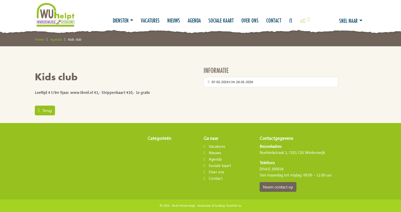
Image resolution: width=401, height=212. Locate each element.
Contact (273, 20)
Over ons (250, 20)
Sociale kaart (221, 20)
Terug (45, 110)
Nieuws (173, 20)
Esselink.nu (234, 206)
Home (39, 39)
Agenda (194, 20)
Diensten (121, 20)
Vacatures (150, 20)
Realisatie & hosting (211, 206)
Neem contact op (278, 186)
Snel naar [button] (348, 21)
